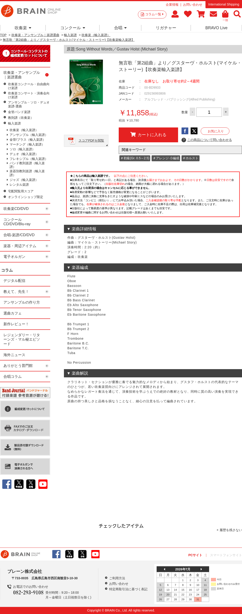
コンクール (72, 28)
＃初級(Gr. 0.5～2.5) (134, 158)
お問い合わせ (192, 4)
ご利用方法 (117, 578)
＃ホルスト (190, 158)
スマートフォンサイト (226, 555)
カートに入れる (148, 134)
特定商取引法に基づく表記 (128, 589)
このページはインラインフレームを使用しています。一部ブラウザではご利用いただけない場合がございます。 (153, 195)
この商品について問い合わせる (207, 140)
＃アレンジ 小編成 (166, 158)
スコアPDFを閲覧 (91, 140)
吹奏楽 (23, 28)
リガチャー (166, 28)
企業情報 (172, 4)
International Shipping (223, 4)
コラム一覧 (154, 14)
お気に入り (216, 131)
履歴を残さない (231, 530)
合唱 (120, 28)
